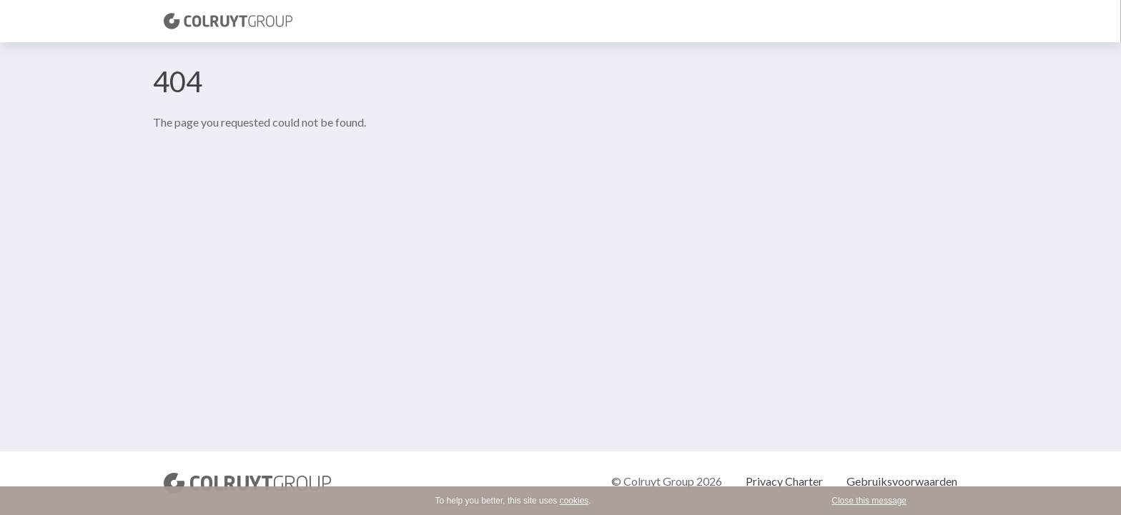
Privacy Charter (784, 481)
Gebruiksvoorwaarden (901, 481)
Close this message (869, 501)
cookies (574, 501)
